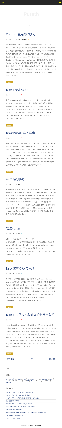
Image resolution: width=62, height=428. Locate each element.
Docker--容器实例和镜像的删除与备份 (30, 315)
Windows (24, 39)
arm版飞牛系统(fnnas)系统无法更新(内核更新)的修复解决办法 (22, 398)
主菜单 (31, 2)
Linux (18, 95)
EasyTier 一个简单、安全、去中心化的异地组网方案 (19, 392)
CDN (28, 381)
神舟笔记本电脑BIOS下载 (12, 401)
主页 (31, 359)
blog (24, 381)
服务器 (19, 379)
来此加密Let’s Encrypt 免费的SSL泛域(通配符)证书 (19, 404)
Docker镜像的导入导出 (20, 133)
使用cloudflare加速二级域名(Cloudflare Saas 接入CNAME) (20, 406)
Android (19, 381)
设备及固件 (44, 379)
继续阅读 (9, 82)
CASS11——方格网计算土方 (13, 418)
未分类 (11, 381)
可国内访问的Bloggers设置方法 (14, 409)
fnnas (38, 381)
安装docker (13, 228)
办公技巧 (19, 39)
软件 (38, 379)
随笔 (51, 379)
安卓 (7, 379)
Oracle (48, 381)
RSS (35, 425)
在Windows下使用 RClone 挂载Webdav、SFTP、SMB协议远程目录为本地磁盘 (26, 412)
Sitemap (39, 425)
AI (15, 381)
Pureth (31, 14)
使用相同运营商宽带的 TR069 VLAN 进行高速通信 (19, 395)
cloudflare (33, 381)
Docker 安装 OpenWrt (18, 90)
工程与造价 (31, 379)
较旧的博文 (51, 359)
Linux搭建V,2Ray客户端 (20, 268)
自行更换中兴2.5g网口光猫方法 (14, 415)
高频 (25, 379)
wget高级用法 (15, 179)
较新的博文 (10, 359)
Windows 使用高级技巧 (20, 34)
